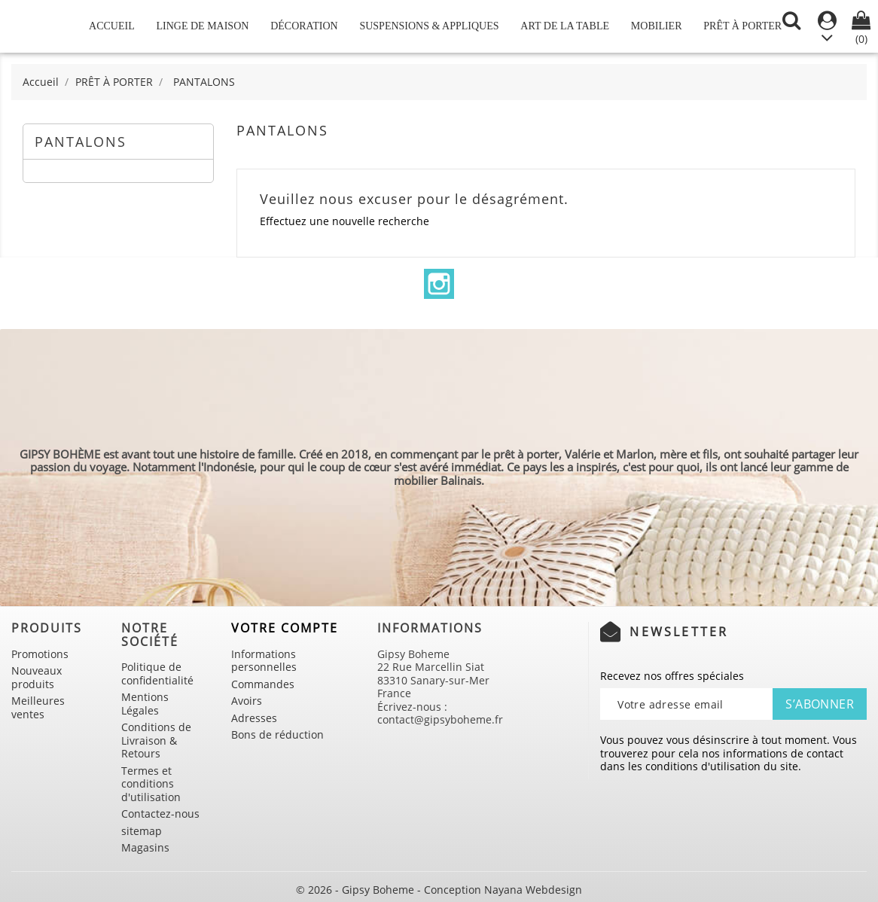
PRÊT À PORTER (742, 26)
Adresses (254, 718)
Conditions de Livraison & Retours (156, 740)
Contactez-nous (160, 813)
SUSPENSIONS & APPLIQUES (428, 26)
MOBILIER (656, 26)
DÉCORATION (303, 26)
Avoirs (246, 700)
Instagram (439, 284)
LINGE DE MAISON (203, 26)
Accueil (112, 26)
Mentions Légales (145, 704)
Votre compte (284, 628)
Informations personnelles (264, 661)
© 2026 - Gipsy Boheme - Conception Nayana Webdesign (439, 889)
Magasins (145, 847)
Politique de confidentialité (157, 673)
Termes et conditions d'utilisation (151, 783)
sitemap (141, 831)
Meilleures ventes (38, 707)
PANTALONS (81, 142)
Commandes (262, 684)
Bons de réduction (277, 734)
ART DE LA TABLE (564, 26)
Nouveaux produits (36, 677)
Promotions (40, 654)
